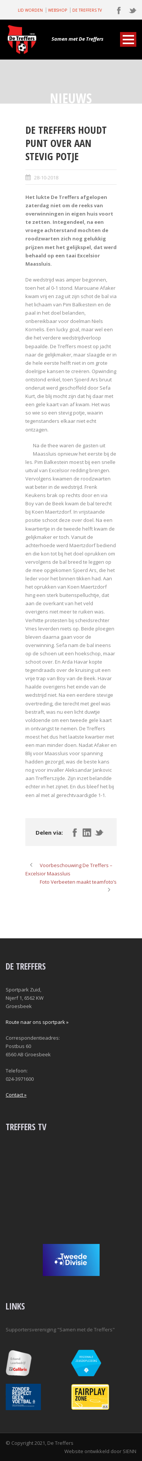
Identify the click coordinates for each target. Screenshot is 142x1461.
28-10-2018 (46, 177)
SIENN (129, 1451)
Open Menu (128, 39)
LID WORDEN (30, 10)
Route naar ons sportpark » (37, 1022)
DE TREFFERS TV (87, 10)
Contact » (16, 1094)
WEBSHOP (57, 10)
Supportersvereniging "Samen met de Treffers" (60, 1329)
